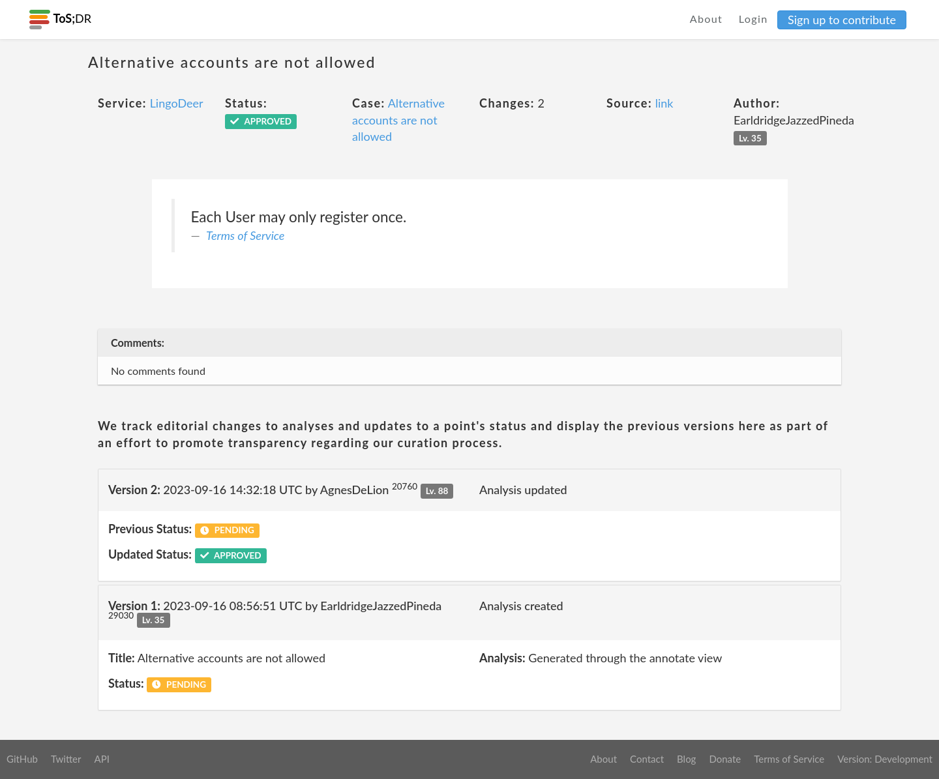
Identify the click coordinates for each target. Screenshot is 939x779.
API (101, 759)
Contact (647, 759)
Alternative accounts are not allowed (398, 119)
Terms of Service (245, 235)
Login (753, 18)
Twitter (66, 759)
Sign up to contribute (842, 19)
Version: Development (884, 759)
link (664, 103)
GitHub (22, 759)
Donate (725, 759)
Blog (686, 759)
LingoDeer (176, 103)
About (706, 18)
